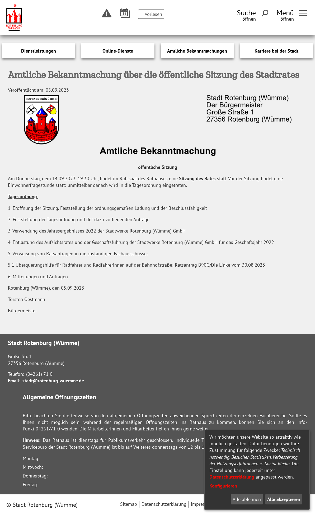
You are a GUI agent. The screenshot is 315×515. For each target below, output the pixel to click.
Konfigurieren (223, 486)
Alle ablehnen (247, 499)
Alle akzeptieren (283, 499)
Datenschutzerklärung (231, 477)
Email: (14, 381)
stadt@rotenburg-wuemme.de (53, 381)
